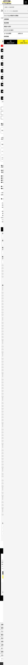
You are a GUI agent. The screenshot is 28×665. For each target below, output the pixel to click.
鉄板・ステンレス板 (8, 361)
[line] (20, 619)
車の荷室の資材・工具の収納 (10, 403)
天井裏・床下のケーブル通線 (10, 483)
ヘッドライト (6, 438)
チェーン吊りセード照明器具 (10, 334)
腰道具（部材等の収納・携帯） (11, 414)
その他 (5, 510)
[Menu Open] (26, 2)
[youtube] (7, 619)
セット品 (5, 273)
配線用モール (6, 306)
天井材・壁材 (6, 370)
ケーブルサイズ (7, 458)
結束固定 (5, 507)
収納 (4, 399)
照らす (5, 425)
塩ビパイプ (6, 295)
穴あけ (5, 355)
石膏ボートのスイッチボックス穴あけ (13, 373)
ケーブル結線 (6, 492)
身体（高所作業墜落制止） (10, 385)
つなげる (5, 489)
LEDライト (5, 435)
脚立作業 (5, 422)
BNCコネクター (7, 352)
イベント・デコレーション (10, 443)
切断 (4, 289)
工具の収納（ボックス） (9, 406)
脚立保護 (5, 396)
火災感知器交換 (7, 339)
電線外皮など (6, 309)
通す (4, 470)
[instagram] (14, 619)
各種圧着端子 (6, 346)
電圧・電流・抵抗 (7, 453)
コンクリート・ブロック (9, 364)
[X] (10, 619)
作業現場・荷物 (7, 382)
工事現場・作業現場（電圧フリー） (12, 429)
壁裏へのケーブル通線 (8, 486)
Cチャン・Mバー (7, 301)
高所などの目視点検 (8, 467)
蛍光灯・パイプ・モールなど (10, 420)
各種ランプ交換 (7, 337)
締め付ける (6, 498)
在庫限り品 (6, 271)
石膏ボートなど (7, 312)
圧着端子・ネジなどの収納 (10, 411)
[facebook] (17, 619)
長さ (4, 461)
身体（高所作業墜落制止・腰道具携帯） (13, 388)
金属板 (4, 304)
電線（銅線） (6, 292)
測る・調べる (6, 446)
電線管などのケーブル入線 (10, 474)
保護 (4, 375)
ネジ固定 (5, 505)
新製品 (4, 265)
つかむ (5, 319)
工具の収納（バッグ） (9, 408)
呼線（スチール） (7, 331)
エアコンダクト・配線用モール (11, 298)
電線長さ (5, 464)
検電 (4, 450)
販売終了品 (6, 268)
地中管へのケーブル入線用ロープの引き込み (13, 476)
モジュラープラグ (7, 349)
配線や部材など (7, 322)
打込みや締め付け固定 (9, 502)
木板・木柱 (6, 358)
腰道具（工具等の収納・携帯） (11, 417)
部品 (4, 276)
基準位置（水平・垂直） (9, 456)
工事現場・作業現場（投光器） (11, 440)
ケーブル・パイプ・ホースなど (11, 379)
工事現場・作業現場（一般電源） (12, 432)
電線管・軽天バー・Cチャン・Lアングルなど (13, 315)
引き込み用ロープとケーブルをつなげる (13, 495)
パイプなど (6, 325)
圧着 (4, 342)
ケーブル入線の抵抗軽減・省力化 (11, 480)
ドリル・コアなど (7, 328)
